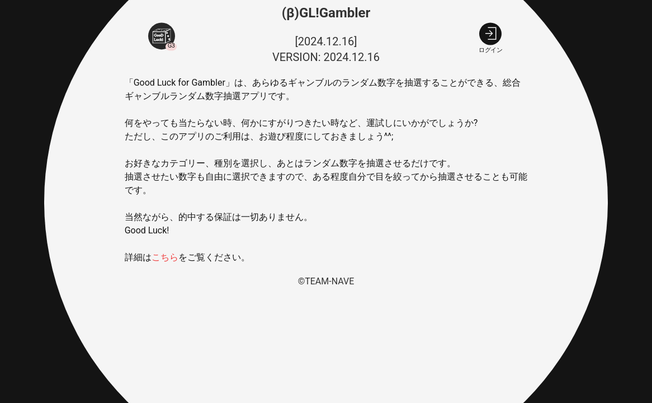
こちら (165, 257)
